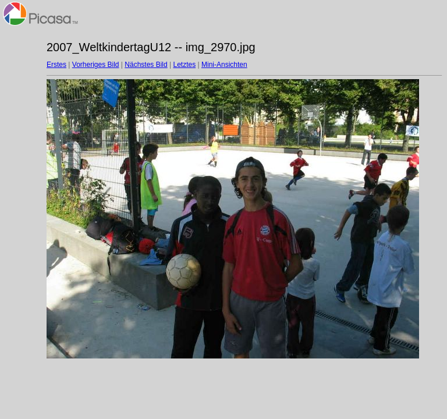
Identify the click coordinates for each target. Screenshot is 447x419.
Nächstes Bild (146, 65)
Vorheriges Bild (95, 65)
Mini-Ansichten (224, 65)
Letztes (184, 65)
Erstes (56, 65)
